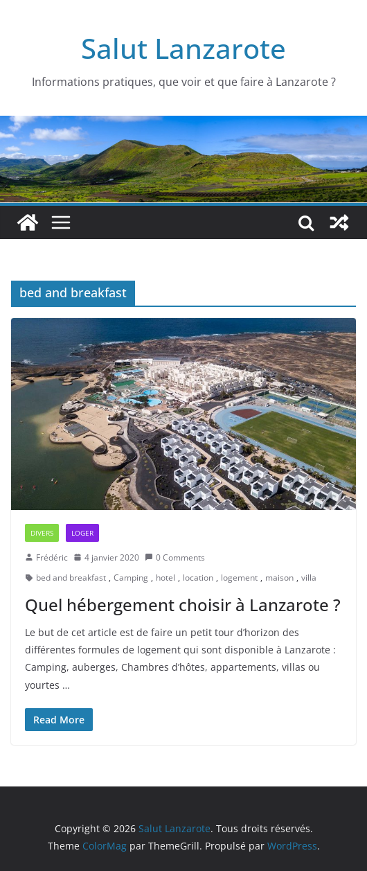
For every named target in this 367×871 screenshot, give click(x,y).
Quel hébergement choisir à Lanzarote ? (183, 604)
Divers (41, 533)
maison (279, 577)
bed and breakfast (71, 577)
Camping (131, 577)
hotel (165, 577)
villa (308, 577)
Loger (82, 533)
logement (239, 577)
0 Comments (175, 557)
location (198, 577)
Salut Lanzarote (183, 48)
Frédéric (52, 557)
